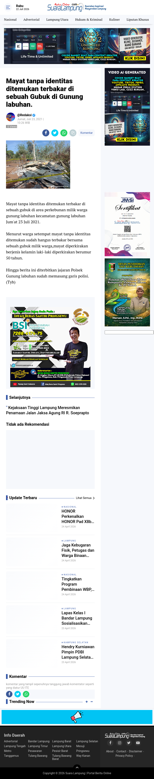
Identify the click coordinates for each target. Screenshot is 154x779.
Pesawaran (35, 751)
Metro (7, 751)
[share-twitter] (54, 132)
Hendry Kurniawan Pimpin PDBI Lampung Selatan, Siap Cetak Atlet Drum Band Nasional (78, 652)
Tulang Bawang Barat (61, 757)
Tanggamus (11, 755)
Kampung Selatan (76, 642)
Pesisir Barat (60, 751)
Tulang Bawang (37, 755)
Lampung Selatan (87, 741)
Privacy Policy (124, 755)
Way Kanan (83, 755)
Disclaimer (135, 751)
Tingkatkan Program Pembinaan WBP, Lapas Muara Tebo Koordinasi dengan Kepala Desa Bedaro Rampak (78, 584)
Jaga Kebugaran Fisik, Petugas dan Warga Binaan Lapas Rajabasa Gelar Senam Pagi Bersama (78, 550)
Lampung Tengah (15, 746)
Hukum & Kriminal (88, 19)
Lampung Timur (38, 746)
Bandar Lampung (38, 741)
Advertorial (31, 19)
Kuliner (114, 19)
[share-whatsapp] (63, 132)
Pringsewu (82, 751)
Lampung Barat (61, 741)
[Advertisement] (50, 461)
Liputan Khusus (138, 19)
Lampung (70, 541)
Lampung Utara (57, 19)
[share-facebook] (45, 132)
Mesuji (80, 746)
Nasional (10, 19)
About (109, 751)
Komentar (86, 132)
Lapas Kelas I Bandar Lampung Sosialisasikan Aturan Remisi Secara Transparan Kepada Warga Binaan (77, 618)
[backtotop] (77, 768)
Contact (121, 751)
